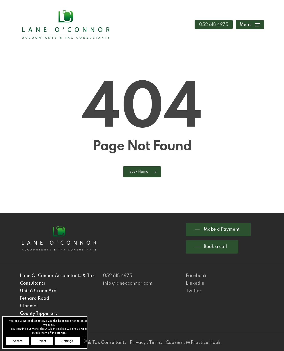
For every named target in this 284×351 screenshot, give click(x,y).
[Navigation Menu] (250, 24)
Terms (155, 343)
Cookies (174, 343)
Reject (41, 341)
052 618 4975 (117, 276)
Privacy (138, 343)
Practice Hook (203, 343)
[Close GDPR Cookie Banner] (86, 341)
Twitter (193, 291)
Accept (17, 341)
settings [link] (60, 333)
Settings (67, 341)
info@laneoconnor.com (127, 283)
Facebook (196, 276)
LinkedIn (195, 283)
